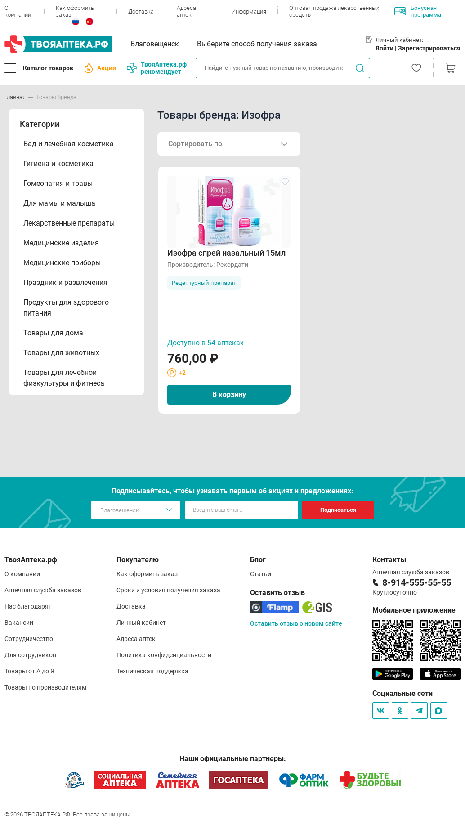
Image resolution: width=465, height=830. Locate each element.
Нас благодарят (28, 606)
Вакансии (18, 622)
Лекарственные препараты (69, 223)
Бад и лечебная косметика (68, 144)
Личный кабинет (141, 622)
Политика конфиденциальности (163, 655)
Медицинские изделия (61, 243)
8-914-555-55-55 (416, 582)
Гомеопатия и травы (58, 183)
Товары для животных (61, 352)
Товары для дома (53, 333)
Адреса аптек (186, 11)
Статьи (260, 573)
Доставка (141, 11)
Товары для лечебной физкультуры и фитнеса (63, 378)
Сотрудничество (28, 638)
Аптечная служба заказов (42, 590)
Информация (249, 11)
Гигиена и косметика (58, 163)
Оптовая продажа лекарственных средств (334, 11)
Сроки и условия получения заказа (168, 590)
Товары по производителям (45, 687)
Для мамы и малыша (59, 203)
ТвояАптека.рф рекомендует (157, 68)
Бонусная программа (417, 11)
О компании (17, 11)
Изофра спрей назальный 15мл (226, 252)
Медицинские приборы (62, 262)
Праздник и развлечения (65, 282)
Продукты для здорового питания (66, 307)
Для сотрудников (30, 655)
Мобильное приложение (414, 610)
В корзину (229, 394)
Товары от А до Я (29, 671)
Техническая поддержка (152, 671)
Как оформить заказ (75, 11)
